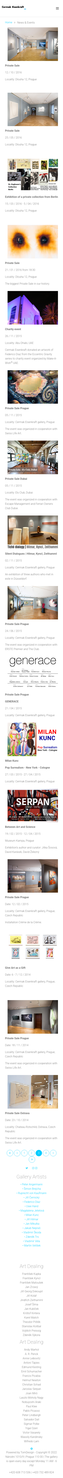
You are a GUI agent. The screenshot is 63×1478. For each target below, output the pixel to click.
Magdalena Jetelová (32, 1210)
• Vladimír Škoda (31, 1232)
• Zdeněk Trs (31, 1236)
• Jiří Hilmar (31, 1219)
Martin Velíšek (32, 1245)
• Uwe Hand (31, 1206)
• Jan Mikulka (31, 1223)
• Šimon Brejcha (31, 1188)
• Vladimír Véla (31, 1241)
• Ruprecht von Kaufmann (31, 1193)
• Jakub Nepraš (31, 1228)
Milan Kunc (32, 1215)
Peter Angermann (32, 1184)
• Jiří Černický (31, 1197)
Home (8, 22)
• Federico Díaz (31, 1201)
